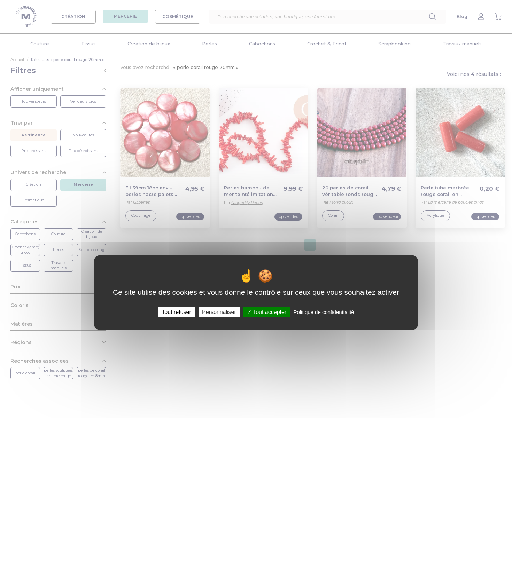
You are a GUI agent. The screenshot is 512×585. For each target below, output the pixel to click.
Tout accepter (266, 312)
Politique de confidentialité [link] (323, 312)
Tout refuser (176, 312)
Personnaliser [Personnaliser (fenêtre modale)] (219, 312)
